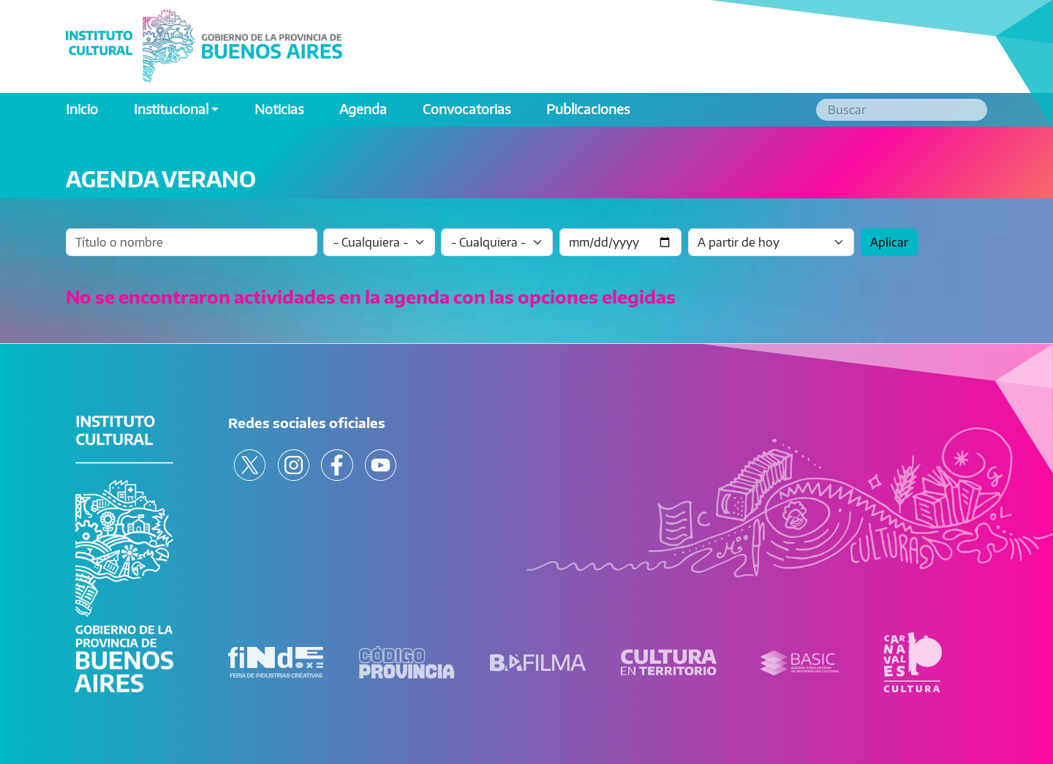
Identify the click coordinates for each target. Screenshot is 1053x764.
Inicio (82, 109)
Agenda (363, 109)
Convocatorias (466, 109)
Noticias (278, 109)
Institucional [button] (171, 109)
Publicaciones (588, 109)
